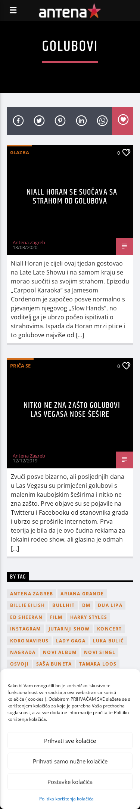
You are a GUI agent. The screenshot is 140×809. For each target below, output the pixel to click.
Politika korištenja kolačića (66, 799)
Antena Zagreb (29, 242)
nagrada (22, 652)
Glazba (19, 152)
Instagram (25, 629)
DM (86, 605)
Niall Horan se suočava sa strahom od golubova (72, 197)
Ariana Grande (82, 594)
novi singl (99, 652)
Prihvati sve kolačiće (70, 740)
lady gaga (70, 641)
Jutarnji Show (69, 629)
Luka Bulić (108, 641)
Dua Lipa (110, 605)
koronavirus (29, 641)
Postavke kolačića (70, 781)
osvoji (19, 664)
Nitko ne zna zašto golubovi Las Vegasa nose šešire (72, 410)
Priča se (20, 365)
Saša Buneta (54, 664)
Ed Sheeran (26, 617)
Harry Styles (88, 617)
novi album (60, 652)
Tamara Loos (97, 664)
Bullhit (63, 605)
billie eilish (27, 605)
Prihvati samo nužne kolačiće (70, 761)
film (56, 617)
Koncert (109, 629)
